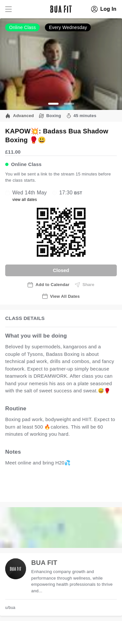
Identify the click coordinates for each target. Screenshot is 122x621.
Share (84, 284)
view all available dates (38, 490)
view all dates (24, 199)
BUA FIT (44, 562)
